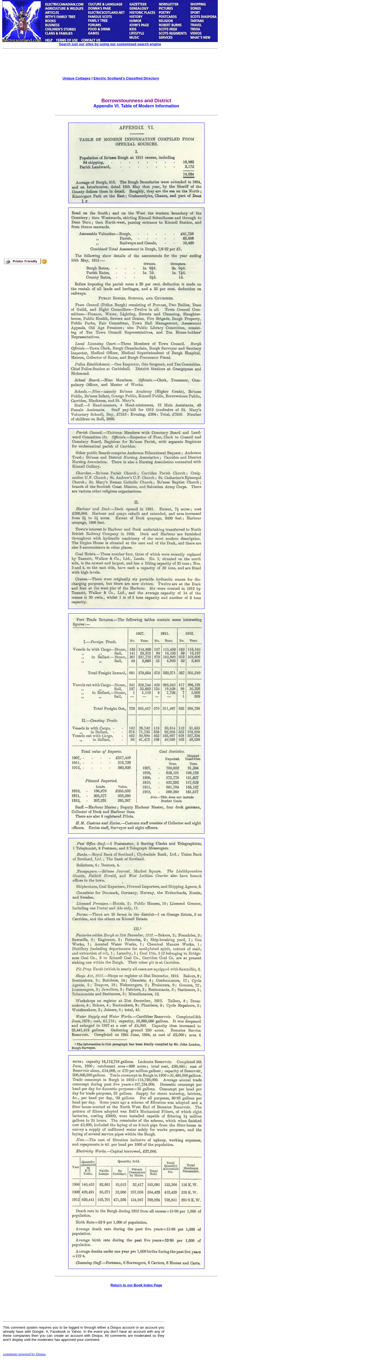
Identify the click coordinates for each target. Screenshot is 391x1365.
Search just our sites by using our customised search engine (110, 44)
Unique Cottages (76, 78)
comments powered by (24, 1354)
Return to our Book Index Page (136, 1285)
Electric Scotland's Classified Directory (126, 78)
